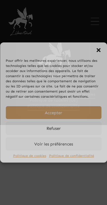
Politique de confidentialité (71, 156)
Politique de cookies (29, 156)
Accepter (53, 112)
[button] (98, 49)
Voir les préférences (53, 144)
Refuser (54, 128)
